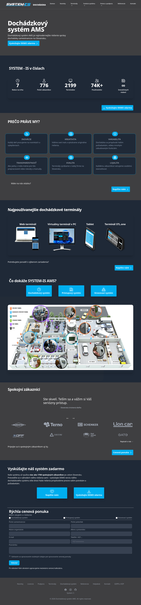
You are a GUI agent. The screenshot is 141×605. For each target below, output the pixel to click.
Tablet (90, 224)
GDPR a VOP (119, 584)
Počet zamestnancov (17, 522)
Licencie (30, 584)
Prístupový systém (73, 518)
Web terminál (27, 224)
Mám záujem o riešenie (20, 515)
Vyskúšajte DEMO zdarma (23, 43)
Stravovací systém (125, 518)
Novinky (63, 4)
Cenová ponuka (122, 452)
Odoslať (14, 563)
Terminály (52, 584)
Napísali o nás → (126, 441)
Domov (52, 4)
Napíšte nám (121, 189)
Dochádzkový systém (19, 518)
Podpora (41, 584)
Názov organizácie (16, 529)
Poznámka (13, 545)
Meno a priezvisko (78, 529)
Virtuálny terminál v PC (62, 224)
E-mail (11, 537)
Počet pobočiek (77, 522)
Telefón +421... (76, 537)
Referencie (121, 4)
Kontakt (133, 4)
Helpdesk (96, 584)
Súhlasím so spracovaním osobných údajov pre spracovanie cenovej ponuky (41, 556)
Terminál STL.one (115, 224)
